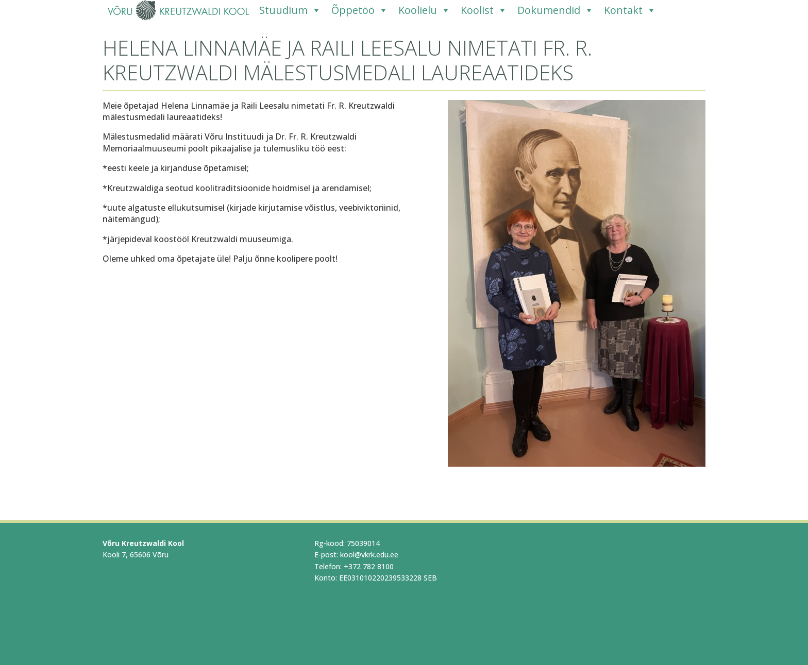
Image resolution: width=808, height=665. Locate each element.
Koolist (484, 10)
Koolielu (424, 10)
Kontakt (630, 10)
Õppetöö (359, 10)
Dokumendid (555, 10)
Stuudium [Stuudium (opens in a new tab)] (290, 10)
